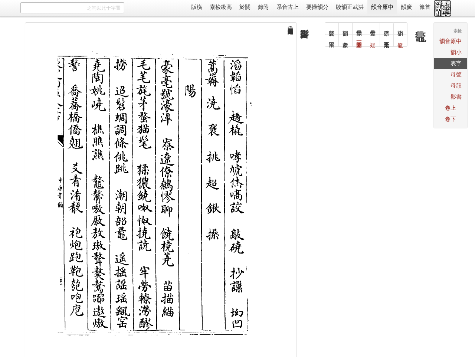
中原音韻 (382, 7)
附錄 (263, 7)
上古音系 (287, 7)
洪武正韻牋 (350, 7)
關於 (244, 7)
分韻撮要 (317, 7)
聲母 (456, 74)
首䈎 (424, 7)
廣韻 (406, 7)
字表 (456, 63)
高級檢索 (221, 7)
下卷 (450, 119)
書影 (456, 97)
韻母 (456, 85)
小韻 (456, 52)
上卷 (450, 108)
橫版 (196, 7)
